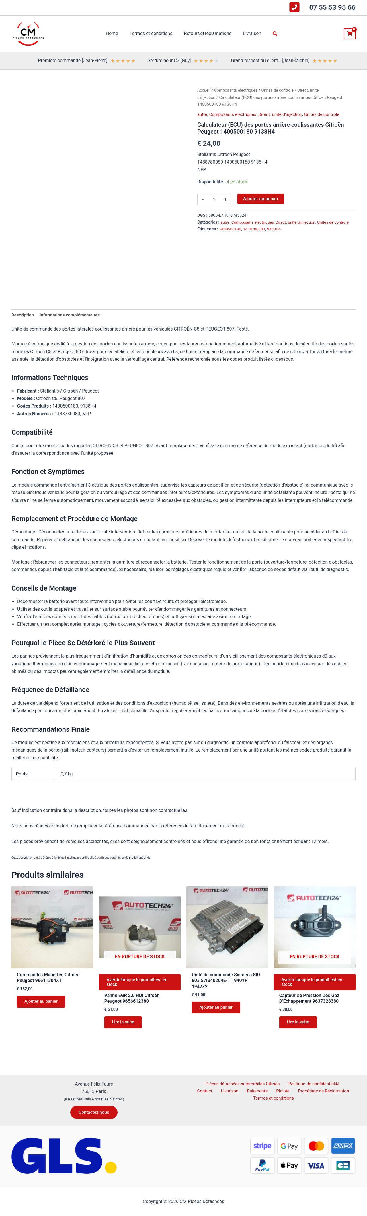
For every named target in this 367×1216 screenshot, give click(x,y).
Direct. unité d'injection (284, 114)
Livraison (221, 1091)
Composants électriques (238, 90)
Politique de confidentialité (303, 1083)
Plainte (268, 1091)
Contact (343, 1083)
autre (202, 114)
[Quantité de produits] (214, 199)
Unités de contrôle (281, 90)
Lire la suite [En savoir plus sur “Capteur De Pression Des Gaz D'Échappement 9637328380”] (300, 1025)
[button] (270, 33)
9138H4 (276, 235)
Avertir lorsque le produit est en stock (140, 984)
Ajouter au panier (260, 198)
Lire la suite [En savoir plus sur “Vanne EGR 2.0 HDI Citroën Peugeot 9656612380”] (125, 1025)
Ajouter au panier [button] (43, 1003)
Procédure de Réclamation (307, 1091)
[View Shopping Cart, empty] (350, 33)
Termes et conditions (274, 1099)
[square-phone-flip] (294, 7)
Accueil (204, 90)
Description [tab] (23, 315)
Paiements (246, 1091)
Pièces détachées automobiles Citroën (232, 1083)
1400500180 (230, 235)
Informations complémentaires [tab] (72, 315)
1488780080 (256, 235)
